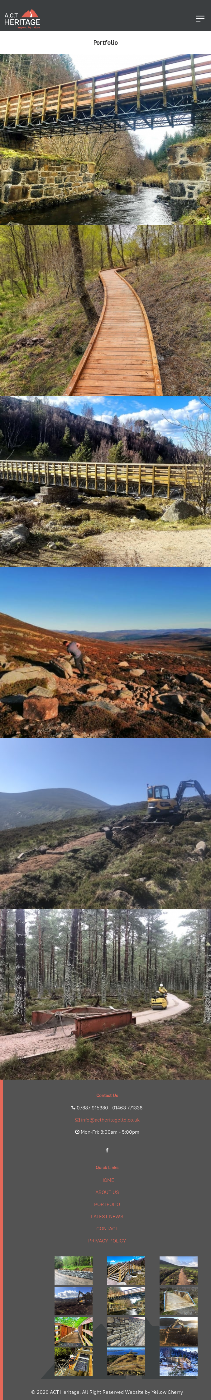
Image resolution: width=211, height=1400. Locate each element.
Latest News (107, 1216)
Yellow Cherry (167, 1392)
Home (107, 1180)
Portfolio (107, 1204)
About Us (107, 1192)
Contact (107, 1228)
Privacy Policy (107, 1240)
